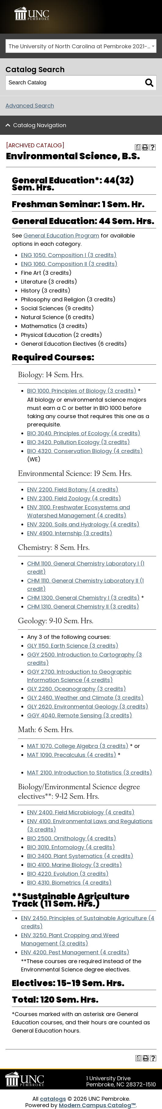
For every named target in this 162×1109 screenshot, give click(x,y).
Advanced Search (29, 105)
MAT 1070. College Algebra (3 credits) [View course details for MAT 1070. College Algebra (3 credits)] (77, 746)
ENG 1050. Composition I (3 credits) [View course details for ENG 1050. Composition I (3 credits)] (69, 255)
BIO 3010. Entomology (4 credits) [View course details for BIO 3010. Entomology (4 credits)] (71, 847)
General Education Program (61, 235)
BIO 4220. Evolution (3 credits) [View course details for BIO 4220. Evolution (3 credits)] (68, 874)
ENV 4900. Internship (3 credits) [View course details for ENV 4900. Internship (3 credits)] (69, 533)
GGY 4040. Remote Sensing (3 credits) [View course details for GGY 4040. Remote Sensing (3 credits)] (79, 715)
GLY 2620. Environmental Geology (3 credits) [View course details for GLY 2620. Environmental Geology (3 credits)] (87, 706)
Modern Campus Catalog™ (97, 1105)
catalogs (53, 1099)
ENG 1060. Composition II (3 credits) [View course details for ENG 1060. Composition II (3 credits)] (69, 264)
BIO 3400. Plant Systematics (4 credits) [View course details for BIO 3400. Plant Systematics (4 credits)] (80, 856)
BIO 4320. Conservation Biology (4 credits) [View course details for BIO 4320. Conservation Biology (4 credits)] (85, 451)
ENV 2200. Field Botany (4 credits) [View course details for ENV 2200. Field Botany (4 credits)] (72, 489)
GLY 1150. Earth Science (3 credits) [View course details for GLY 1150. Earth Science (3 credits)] (72, 646)
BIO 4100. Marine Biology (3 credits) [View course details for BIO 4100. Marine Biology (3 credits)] (74, 865)
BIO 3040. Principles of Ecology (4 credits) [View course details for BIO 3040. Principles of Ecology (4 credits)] (83, 433)
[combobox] (81, 46)
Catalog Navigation (39, 125)
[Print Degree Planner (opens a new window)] (138, 147)
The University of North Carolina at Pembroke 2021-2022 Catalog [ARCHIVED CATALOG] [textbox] (82, 46)
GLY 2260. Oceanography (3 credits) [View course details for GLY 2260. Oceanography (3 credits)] (76, 689)
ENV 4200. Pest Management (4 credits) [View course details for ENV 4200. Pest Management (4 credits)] (75, 952)
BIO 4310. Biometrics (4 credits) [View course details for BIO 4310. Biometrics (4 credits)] (69, 882)
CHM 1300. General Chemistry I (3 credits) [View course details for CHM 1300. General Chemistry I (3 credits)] (83, 598)
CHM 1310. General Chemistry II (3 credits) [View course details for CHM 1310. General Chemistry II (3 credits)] (83, 606)
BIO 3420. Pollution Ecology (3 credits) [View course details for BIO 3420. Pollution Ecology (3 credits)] (78, 442)
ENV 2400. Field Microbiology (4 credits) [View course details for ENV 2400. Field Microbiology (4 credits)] (81, 812)
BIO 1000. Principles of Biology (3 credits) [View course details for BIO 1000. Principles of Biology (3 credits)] (81, 391)
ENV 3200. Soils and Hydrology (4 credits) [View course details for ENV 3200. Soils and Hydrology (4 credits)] (83, 524)
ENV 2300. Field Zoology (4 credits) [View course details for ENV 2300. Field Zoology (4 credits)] (74, 498)
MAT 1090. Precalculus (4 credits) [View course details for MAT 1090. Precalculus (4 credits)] (71, 755)
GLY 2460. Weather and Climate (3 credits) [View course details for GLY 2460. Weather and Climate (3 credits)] (85, 698)
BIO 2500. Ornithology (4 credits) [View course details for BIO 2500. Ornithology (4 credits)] (71, 838)
